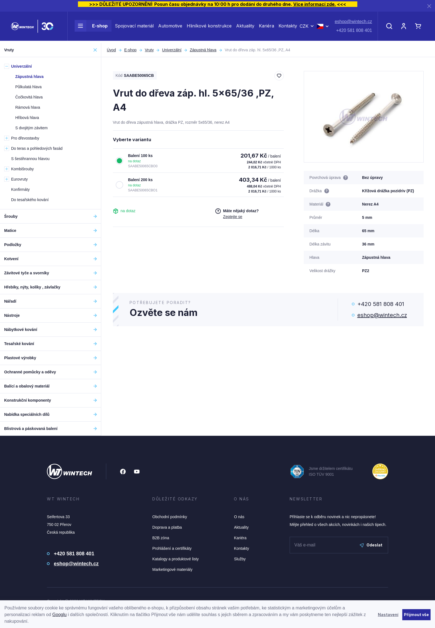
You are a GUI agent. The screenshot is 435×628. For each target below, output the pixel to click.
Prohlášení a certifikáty (172, 548)
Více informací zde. (314, 4)
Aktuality (245, 27)
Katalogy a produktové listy (175, 559)
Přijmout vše (416, 614)
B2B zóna (160, 538)
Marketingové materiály (172, 569)
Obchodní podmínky (169, 517)
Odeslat (371, 545)
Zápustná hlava (203, 50)
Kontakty (288, 27)
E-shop (91, 27)
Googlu (59, 614)
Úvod (111, 50)
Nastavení (388, 614)
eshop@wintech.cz (353, 23)
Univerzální (171, 50)
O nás (239, 517)
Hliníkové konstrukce (209, 27)
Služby (240, 559)
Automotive (170, 27)
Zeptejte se (232, 216)
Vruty (149, 50)
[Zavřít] (429, 6)
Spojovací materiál (134, 27)
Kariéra (266, 27)
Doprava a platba (167, 527)
